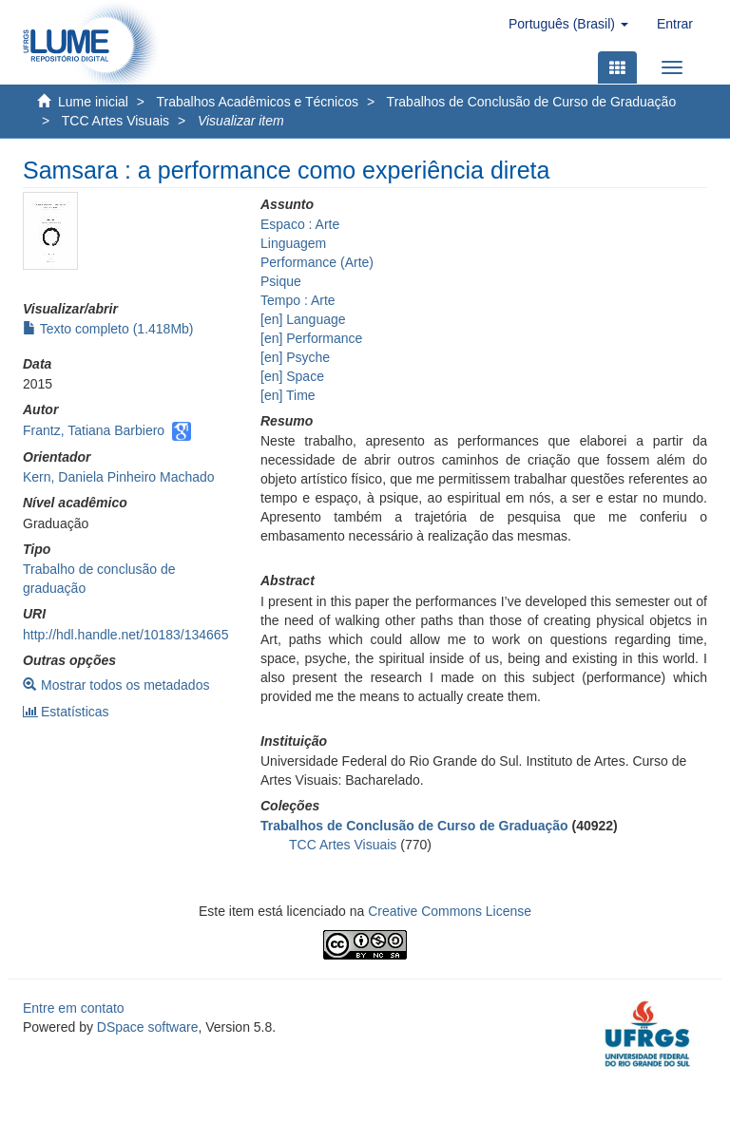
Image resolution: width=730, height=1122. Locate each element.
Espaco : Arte (299, 224)
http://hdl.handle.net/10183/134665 (125, 634)
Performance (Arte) (317, 262)
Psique (280, 281)
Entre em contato (74, 1008)
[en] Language (303, 319)
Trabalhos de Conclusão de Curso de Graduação (532, 101)
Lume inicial (93, 101)
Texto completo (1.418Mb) (108, 328)
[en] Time (288, 395)
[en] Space (292, 376)
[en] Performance (311, 338)
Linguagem (293, 243)
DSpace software (148, 1027)
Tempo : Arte (298, 300)
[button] (568, 24)
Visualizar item (241, 120)
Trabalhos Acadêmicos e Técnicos (257, 101)
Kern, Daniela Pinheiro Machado (119, 477)
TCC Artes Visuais (115, 120)
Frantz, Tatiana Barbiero (93, 430)
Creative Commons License (449, 911)
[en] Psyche (295, 357)
